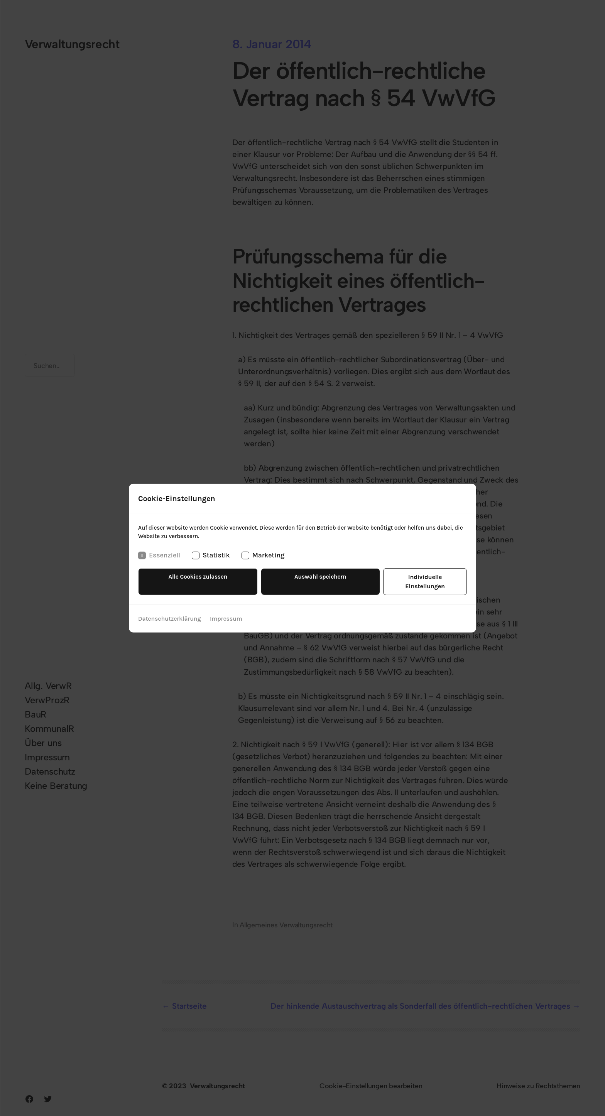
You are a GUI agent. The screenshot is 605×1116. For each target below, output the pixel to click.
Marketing (262, 560)
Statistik (211, 560)
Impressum (226, 614)
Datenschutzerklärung (169, 614)
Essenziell (159, 560)
